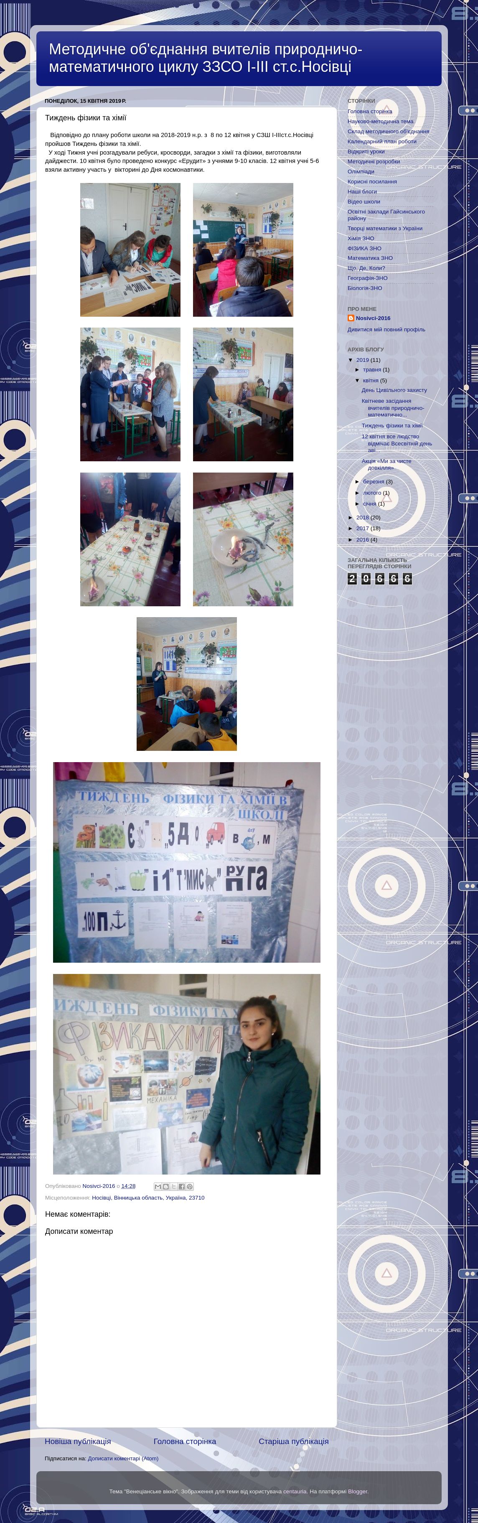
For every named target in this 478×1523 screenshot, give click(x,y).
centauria (295, 1491)
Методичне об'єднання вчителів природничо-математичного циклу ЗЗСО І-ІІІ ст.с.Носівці (205, 58)
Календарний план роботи (382, 141)
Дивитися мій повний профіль (386, 329)
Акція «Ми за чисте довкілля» (387, 464)
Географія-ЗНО (368, 278)
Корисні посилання (372, 181)
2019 (363, 360)
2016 (363, 539)
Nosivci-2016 (373, 318)
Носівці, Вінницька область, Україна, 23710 (148, 1198)
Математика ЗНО (370, 258)
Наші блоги (362, 191)
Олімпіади (361, 171)
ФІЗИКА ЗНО (364, 248)
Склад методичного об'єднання (388, 131)
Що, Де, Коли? (366, 268)
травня (373, 369)
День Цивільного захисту (394, 390)
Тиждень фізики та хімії (392, 425)
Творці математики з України (385, 228)
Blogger (357, 1491)
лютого (373, 493)
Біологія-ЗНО (365, 288)
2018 (363, 517)
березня (374, 481)
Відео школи (364, 201)
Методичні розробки (374, 161)
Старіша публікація (294, 1441)
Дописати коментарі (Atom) (123, 1458)
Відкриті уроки (366, 151)
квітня (371, 380)
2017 (363, 528)
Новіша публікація (78, 1441)
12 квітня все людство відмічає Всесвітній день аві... (397, 443)
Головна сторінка (185, 1441)
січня (370, 504)
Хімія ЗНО (361, 238)
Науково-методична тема (381, 121)
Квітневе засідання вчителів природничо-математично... (393, 407)
